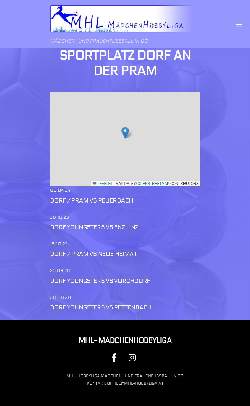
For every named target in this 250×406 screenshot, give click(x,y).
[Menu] (239, 24)
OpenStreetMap (153, 184)
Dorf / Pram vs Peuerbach (91, 200)
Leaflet (103, 184)
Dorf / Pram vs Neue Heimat (93, 254)
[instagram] (134, 357)
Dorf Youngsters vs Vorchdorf (100, 281)
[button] (125, 133)
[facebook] (115, 357)
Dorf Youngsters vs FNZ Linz (94, 227)
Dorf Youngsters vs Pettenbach (100, 307)
